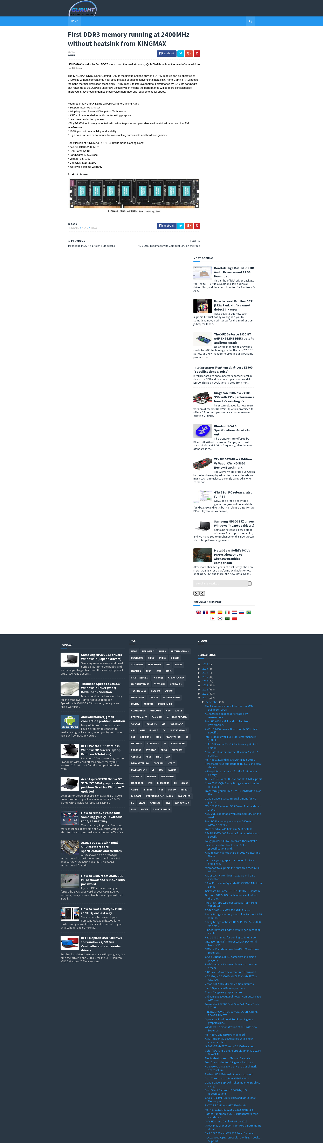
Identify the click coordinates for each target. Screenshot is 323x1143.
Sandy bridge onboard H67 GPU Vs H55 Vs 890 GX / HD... (233, 698)
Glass (184, 557)
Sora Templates (82, 1137)
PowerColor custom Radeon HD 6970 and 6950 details (233, 540)
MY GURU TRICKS (140, 458)
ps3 (150, 557)
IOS (161, 544)
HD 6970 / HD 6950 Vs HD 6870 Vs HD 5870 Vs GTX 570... (231, 752)
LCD (168, 531)
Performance (139, 491)
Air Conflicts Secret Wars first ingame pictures (233, 985)
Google (135, 498)
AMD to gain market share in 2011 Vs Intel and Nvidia (232, 628)
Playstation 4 (178, 504)
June (209, 1091)
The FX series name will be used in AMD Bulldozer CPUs (229, 482)
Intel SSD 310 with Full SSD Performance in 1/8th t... (230, 512)
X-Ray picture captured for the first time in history (231, 547)
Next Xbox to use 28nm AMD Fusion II (227, 852)
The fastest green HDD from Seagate (227, 832)
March (210, 1104)
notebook (137, 557)
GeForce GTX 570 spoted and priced (227, 1016)
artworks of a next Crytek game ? (225, 997)
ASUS (148, 531)
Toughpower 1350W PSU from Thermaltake (231, 615)
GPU (142, 504)
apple (178, 485)
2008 (205, 1121)
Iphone (153, 504)
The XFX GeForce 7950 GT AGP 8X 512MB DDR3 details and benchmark (241, 112)
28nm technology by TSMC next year (227, 958)
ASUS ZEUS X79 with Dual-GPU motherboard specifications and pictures (101, 621)
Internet (148, 564)
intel (168, 445)
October (211, 1075)
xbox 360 (136, 524)
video (151, 432)
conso (172, 564)
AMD (168, 439)
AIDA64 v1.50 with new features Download (230, 746)
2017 (205, 443)
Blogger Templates (105, 1137)
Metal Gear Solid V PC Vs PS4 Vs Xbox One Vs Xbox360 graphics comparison (239, 330)
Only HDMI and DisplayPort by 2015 (226, 896)
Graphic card (176, 452)
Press (87, 227)
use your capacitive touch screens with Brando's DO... (229, 964)
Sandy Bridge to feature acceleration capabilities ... (228, 1065)
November (212, 1071)
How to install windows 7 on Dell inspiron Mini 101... (232, 1041)
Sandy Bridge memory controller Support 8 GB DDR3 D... (233, 690)
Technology (138, 465)
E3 (175, 557)
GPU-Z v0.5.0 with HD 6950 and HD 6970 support (233, 553)
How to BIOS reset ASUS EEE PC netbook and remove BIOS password (103, 654)
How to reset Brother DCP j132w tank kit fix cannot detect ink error (240, 79)
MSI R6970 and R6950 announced (225, 809)
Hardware (66, 227)
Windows (155, 485)
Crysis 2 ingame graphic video (223, 766)
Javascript (184, 570)
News (78, 227)
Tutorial (159, 458)
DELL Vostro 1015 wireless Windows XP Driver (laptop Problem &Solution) (101, 524)
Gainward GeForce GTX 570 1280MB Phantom (232, 665)
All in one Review (177, 491)
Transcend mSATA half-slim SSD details (228, 603)
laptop (169, 465)
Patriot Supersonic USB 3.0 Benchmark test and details (231, 889)
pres (167, 577)
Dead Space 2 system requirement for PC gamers (230, 574)
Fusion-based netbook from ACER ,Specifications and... (225, 621)
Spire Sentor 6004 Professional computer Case (230, 1049)
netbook (136, 518)
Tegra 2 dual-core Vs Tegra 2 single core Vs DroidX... (231, 1010)
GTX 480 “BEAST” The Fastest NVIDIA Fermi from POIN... (231, 717)
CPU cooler (178, 518)
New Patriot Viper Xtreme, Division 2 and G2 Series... (231, 528)
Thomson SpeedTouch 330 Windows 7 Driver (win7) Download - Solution (100, 462)
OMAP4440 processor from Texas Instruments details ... (233, 901)
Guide (134, 564)
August (210, 1083)
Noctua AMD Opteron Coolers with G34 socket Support (233, 913)
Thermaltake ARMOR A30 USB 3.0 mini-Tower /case (232, 948)
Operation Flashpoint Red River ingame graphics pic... (229, 795)
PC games (158, 452)
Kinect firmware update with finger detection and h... (233, 705)
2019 (205, 439)
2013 (205, 459)
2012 (205, 464)
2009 (205, 1117)
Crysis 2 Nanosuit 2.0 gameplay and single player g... (230, 733)
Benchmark (154, 439)
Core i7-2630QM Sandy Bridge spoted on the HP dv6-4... (232, 559)
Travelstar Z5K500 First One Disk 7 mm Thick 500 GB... (232, 780)
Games (162, 425)
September (213, 1079)
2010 (205, 472)
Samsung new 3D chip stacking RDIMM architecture (228, 928)
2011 (205, 468)
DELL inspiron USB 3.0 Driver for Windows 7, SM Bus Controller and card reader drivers (101, 718)
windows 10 (182, 577)
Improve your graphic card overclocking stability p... (229, 636)
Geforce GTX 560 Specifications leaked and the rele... (231, 671)
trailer (153, 471)
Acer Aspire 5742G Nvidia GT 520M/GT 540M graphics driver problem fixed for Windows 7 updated (103, 559)
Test (149, 445)
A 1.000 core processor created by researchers (226, 490)
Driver (175, 432)
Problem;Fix (165, 478)
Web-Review (167, 550)
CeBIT (171, 537)
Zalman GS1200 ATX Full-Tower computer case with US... (233, 772)
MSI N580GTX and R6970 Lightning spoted (230, 534)
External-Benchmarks (159, 570)
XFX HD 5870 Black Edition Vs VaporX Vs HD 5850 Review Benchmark (240, 237)
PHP (133, 583)
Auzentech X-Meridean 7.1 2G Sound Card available (230, 651)
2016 (205, 447)
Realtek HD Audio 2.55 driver (222, 1028)
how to (155, 465)
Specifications (180, 425)
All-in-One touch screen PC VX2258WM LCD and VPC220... (233, 1057)
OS (186, 511)
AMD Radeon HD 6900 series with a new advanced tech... (229, 814)
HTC (158, 531)
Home (67, 21)
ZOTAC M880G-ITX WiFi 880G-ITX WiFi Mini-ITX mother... (231, 1022)
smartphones (139, 452)
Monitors (153, 518)
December (212, 476)
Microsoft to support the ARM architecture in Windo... (232, 644)
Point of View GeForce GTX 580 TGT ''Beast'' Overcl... (231, 1003)
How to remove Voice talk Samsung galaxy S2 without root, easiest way (102, 591)
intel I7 (185, 564)
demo (164, 524)
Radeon (172, 544)
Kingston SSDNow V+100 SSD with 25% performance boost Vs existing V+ (241, 171)
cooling (158, 537)
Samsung (157, 491)
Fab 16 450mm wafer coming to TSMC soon (231, 712)
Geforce (136, 531)
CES (164, 498)
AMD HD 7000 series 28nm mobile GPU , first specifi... (231, 505)
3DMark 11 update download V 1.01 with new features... (232, 725)
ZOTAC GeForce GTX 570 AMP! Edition (227, 684)
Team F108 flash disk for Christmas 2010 (229, 954)
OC (164, 504)
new (168, 485)
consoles (176, 458)
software (137, 439)
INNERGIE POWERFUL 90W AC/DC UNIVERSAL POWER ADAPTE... (231, 787)
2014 (205, 455)
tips (158, 511)
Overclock (176, 498)
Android (148, 478)
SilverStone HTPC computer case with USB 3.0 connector (233, 921)
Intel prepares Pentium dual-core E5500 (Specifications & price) (230, 144)
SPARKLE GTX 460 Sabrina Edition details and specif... (232, 609)
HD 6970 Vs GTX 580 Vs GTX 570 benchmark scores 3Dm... (231, 842)
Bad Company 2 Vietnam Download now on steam (231, 740)
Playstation (173, 511)
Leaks (142, 577)
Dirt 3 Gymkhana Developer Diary (225, 762)
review (135, 478)
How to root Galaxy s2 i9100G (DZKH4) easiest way (103, 685)
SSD (133, 511)
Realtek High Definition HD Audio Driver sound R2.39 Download (241, 46)
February (211, 1108)
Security (136, 550)
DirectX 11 (163, 557)
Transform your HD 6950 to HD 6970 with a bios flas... (233, 566)
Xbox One (145, 511)
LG (132, 577)
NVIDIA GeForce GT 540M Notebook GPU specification (229, 971)
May (208, 1096)
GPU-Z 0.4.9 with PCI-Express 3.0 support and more (232, 1034)
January (211, 1112)
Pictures (177, 524)
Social (144, 583)
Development (139, 544)
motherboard (171, 471)
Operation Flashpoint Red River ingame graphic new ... (229, 991)
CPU (158, 445)
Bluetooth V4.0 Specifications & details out (239, 204)
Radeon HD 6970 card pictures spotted (229, 848)
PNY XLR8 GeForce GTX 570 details (226, 880)
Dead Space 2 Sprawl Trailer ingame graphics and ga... (232, 858)
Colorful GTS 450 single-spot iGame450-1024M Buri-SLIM (233, 826)
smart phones (161, 583)
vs (153, 544)
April (209, 1100)
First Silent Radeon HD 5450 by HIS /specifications (226, 866)
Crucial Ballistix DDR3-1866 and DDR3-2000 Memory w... (230, 874)
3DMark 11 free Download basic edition (229, 934)
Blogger (136, 570)
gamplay (155, 577)
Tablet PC (151, 498)
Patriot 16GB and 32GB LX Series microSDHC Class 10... (232, 979)
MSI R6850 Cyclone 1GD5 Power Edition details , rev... (233, 582)
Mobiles (136, 445)
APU (133, 504)
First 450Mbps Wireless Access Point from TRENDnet (231, 678)
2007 (205, 1125)
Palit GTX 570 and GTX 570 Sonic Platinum (229, 907)
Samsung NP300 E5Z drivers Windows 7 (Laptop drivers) (241, 297)
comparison (138, 485)
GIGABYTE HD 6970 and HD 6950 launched (229, 821)
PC (165, 518)
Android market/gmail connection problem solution (103, 493)
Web (161, 564)
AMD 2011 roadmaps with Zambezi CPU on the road (233, 590)
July (208, 1087)
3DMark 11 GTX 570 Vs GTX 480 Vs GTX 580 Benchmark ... (230, 940)
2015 (205, 451)
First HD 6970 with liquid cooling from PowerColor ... (227, 497)
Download (137, 432)
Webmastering (140, 537)
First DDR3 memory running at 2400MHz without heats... (229, 597)
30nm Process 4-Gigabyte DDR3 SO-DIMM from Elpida (233, 659)
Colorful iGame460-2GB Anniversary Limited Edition (231, 520)
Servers (151, 550)
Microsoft (137, 471)
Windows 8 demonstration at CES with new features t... (231, 803)
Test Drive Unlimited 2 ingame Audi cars (229, 837)
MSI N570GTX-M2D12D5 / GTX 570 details (229, 884)
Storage (151, 524)
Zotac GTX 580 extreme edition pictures (229, 758)
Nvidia (178, 439)
